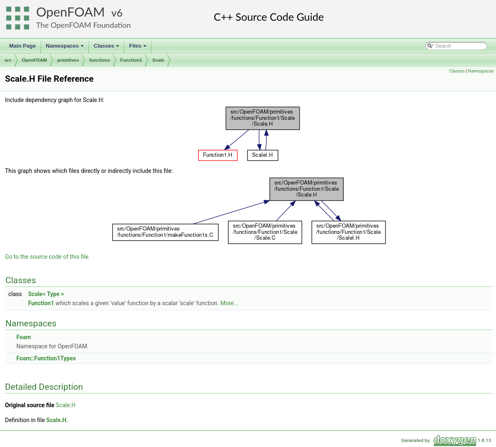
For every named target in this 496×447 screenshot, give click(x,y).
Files (138, 48)
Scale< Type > (46, 294)
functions (99, 60)
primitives (68, 60)
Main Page (22, 46)
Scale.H (66, 405)
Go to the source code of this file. (47, 256)
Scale (158, 60)
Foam (23, 337)
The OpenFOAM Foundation (83, 24)
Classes (107, 48)
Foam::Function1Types (46, 358)
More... (229, 303)
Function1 (131, 60)
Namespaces (65, 48)
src (8, 60)
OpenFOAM (70, 11)
